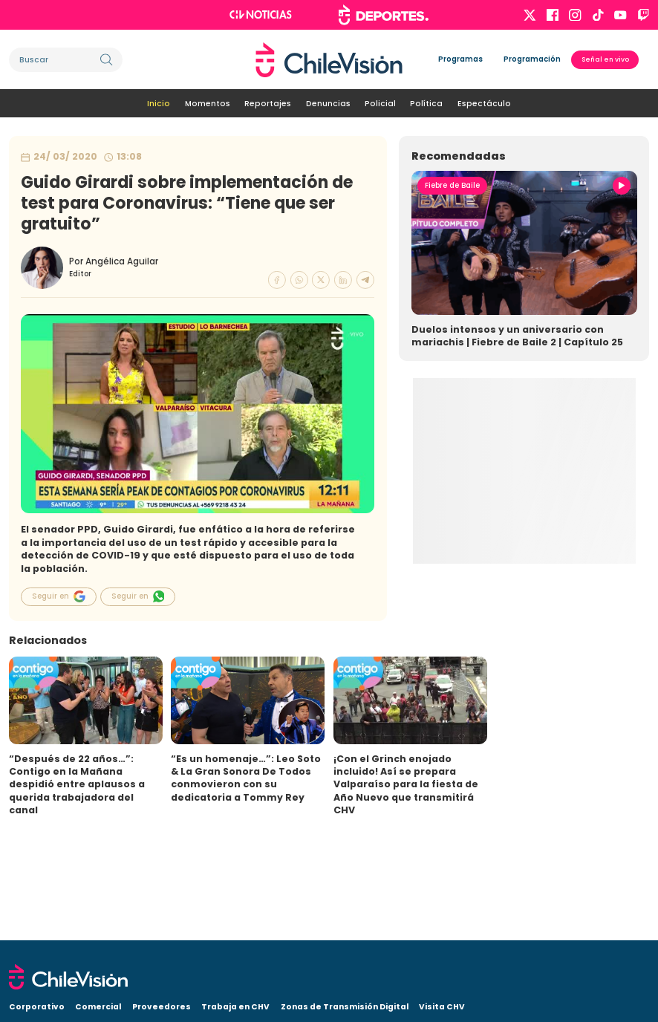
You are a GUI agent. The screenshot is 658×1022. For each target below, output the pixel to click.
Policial (380, 103)
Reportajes (267, 103)
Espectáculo (484, 103)
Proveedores (161, 1006)
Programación (532, 59)
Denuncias (328, 103)
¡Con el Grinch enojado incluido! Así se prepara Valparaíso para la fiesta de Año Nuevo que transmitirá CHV (405, 784)
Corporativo (37, 1006)
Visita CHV (442, 1006)
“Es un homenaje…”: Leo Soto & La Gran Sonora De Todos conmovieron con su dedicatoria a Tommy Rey (246, 778)
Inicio (158, 103)
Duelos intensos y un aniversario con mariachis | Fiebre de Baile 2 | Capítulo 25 (517, 335)
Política (426, 103)
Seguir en (58, 596)
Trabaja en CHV (235, 1006)
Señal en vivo (605, 59)
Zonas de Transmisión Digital (344, 1006)
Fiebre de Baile (452, 185)
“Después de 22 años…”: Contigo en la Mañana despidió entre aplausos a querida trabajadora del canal (77, 784)
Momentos (207, 103)
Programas (460, 59)
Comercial (98, 1006)
